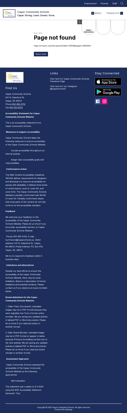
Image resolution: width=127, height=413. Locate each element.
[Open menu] (96, 13)
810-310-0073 (16, 107)
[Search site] (122, 3)
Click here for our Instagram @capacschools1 (63, 87)
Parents (104, 3)
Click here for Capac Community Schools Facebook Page (69, 80)
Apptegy (68, 409)
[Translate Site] (114, 13)
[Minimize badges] (79, 22)
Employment (90, 3)
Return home (41, 54)
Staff (114, 3)
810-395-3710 (18, 104)
